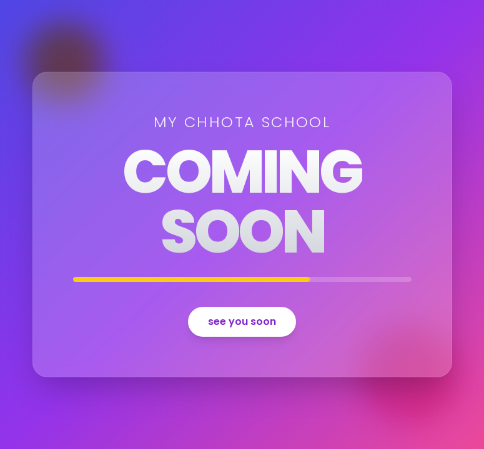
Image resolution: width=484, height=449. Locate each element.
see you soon (242, 321)
